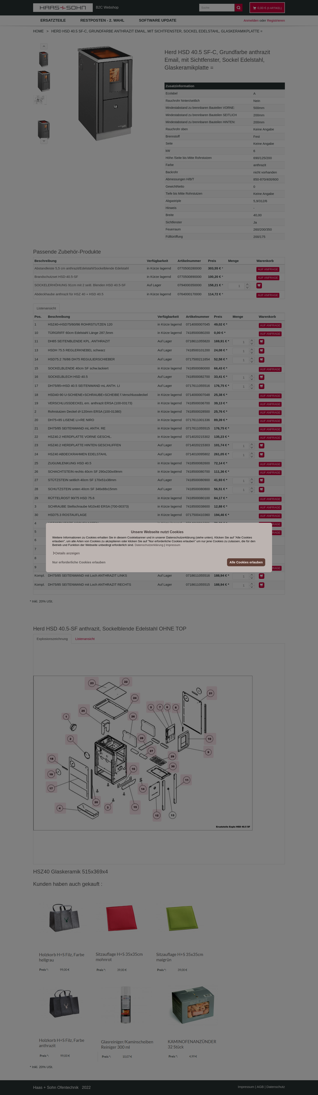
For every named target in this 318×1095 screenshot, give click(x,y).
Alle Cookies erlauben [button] (246, 562)
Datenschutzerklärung (149, 545)
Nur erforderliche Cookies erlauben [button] (79, 562)
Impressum (173, 545)
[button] (66, 553)
